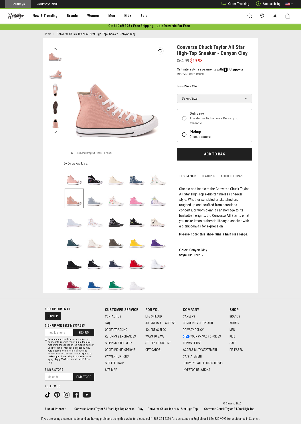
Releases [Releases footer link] (236, 350)
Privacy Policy (55, 353)
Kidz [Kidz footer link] (232, 336)
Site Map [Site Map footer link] (111, 370)
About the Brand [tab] (232, 177)
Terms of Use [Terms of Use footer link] (192, 343)
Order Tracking (234, 4)
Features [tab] (208, 177)
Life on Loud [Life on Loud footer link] (153, 316)
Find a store (54, 370)
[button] (289, 4)
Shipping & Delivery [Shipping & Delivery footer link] (118, 343)
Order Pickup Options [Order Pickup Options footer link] (120, 350)
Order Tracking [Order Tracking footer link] (116, 330)
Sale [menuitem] (128, 16)
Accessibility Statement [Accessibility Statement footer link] (200, 350)
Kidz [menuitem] (114, 16)
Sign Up (53, 316)
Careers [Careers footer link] (189, 316)
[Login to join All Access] (130, 26)
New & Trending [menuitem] (41, 16)
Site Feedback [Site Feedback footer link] (114, 363)
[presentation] (41, 15)
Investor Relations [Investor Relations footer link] (196, 370)
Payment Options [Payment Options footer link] (117, 356)
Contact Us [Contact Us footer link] (113, 316)
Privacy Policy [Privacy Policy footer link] (193, 330)
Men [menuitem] (100, 16)
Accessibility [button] (267, 4)
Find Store (83, 377)
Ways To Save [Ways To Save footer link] (154, 336)
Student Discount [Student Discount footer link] (158, 343)
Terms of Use (75, 350)
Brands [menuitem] (65, 16)
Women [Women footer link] (234, 323)
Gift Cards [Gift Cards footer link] (152, 350)
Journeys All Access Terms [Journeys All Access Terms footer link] (203, 363)
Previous (55, 48)
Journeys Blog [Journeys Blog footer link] (155, 330)
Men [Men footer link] (232, 330)
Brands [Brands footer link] (235, 316)
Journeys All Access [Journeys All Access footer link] (160, 323)
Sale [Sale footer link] (233, 343)
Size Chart (188, 87)
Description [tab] (188, 177)
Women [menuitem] (83, 16)
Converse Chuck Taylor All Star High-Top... (174, 409)
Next (55, 132)
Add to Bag (214, 155)
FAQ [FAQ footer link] (107, 323)
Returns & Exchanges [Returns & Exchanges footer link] (120, 336)
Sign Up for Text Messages (65, 325)
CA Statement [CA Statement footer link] (192, 356)
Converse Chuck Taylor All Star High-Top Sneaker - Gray (108, 409)
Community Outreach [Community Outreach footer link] (198, 323)
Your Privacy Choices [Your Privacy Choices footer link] (202, 336)
